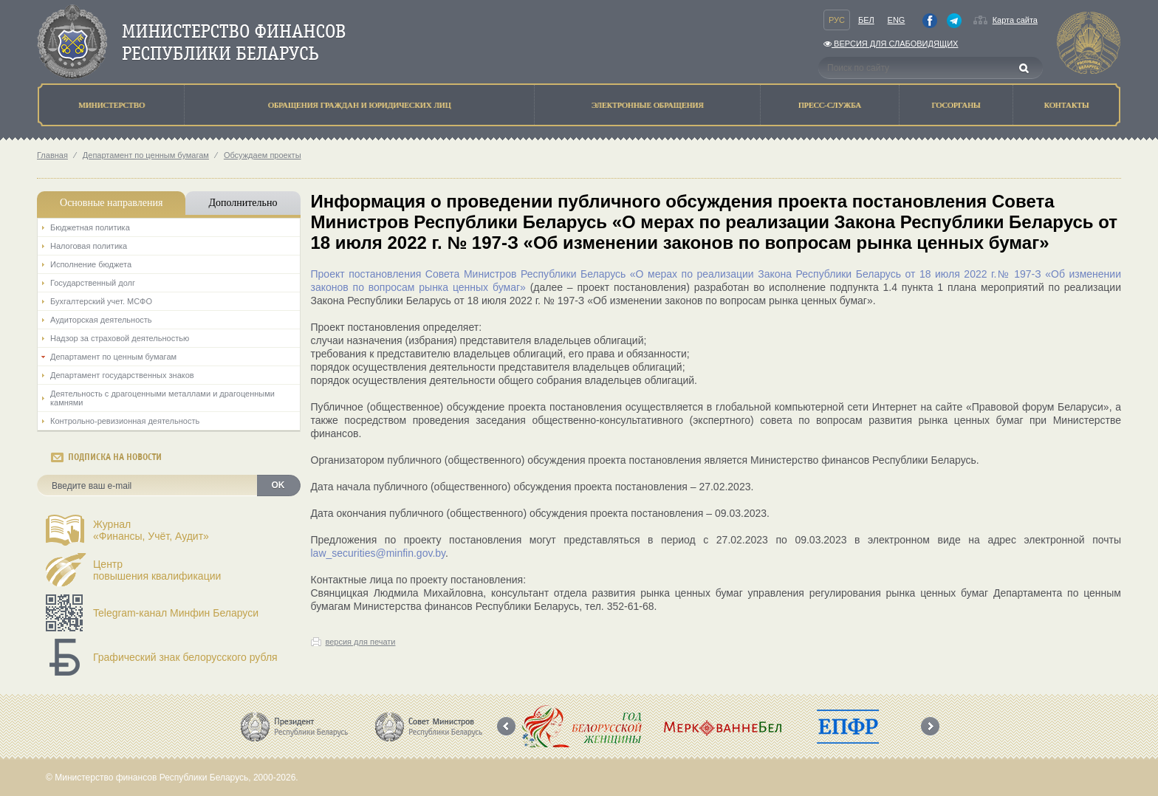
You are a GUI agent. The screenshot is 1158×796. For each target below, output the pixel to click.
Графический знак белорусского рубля (185, 657)
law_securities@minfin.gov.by (378, 553)
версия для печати (361, 641)
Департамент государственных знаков (122, 375)
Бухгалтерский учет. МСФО (101, 301)
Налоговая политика (88, 245)
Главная (52, 155)
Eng (896, 20)
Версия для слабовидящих (890, 43)
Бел (866, 20)
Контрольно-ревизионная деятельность (124, 420)
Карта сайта (1015, 20)
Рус (837, 20)
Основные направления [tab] (111, 202)
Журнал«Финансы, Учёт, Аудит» (151, 530)
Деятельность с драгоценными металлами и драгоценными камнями (162, 398)
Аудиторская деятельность (101, 319)
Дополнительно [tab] (242, 202)
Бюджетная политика (90, 227)
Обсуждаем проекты (262, 155)
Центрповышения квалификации (157, 570)
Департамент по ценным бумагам (146, 155)
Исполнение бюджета (90, 264)
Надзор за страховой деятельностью (119, 338)
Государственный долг (92, 282)
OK (278, 485)
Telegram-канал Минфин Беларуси (175, 613)
